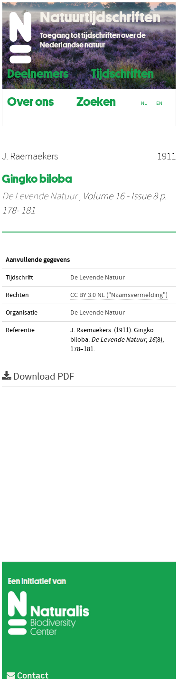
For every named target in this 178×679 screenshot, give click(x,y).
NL (144, 103)
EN (159, 103)
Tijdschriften (122, 72)
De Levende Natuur (39, 196)
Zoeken (96, 100)
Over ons (30, 100)
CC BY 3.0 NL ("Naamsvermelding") (119, 295)
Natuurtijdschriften (100, 17)
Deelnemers (37, 72)
